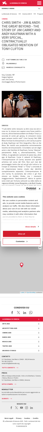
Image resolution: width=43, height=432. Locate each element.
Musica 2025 (6, 342)
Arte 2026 (6, 324)
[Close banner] (39, 189)
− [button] (40, 247)
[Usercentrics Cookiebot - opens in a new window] (27, 188)
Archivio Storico (9, 351)
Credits (35, 418)
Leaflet (22, 292)
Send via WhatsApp (31, 312)
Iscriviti (5, 399)
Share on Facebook (12, 312)
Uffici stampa (7, 384)
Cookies (27, 418)
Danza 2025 (6, 337)
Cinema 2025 (6, 333)
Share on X (18, 312)
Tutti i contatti (8, 368)
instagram (26, 409)
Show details (30, 227)
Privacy (18, 418)
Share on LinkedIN (24, 312)
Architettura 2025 (9, 328)
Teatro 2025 (7, 346)
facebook (11, 409)
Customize (21, 241)
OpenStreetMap (31, 292)
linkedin (31, 409)
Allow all (21, 234)
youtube (21, 409)
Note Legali (9, 418)
